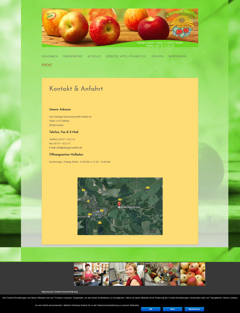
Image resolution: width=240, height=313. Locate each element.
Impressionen (177, 56)
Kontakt (47, 64)
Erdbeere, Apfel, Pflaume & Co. (126, 56)
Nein (172, 309)
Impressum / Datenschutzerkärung (60, 291)
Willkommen (50, 56)
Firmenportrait (72, 56)
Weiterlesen (194, 309)
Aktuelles (94, 56)
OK (150, 309)
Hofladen (157, 56)
